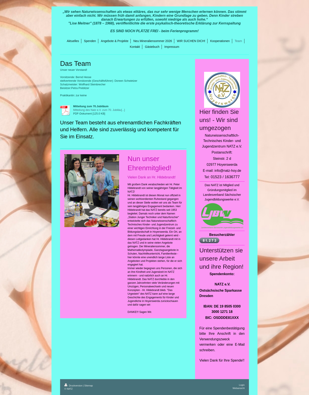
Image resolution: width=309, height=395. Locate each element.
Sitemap (88, 385)
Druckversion (73, 385)
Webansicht (239, 388)
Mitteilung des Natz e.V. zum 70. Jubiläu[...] (99, 110)
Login (242, 385)
